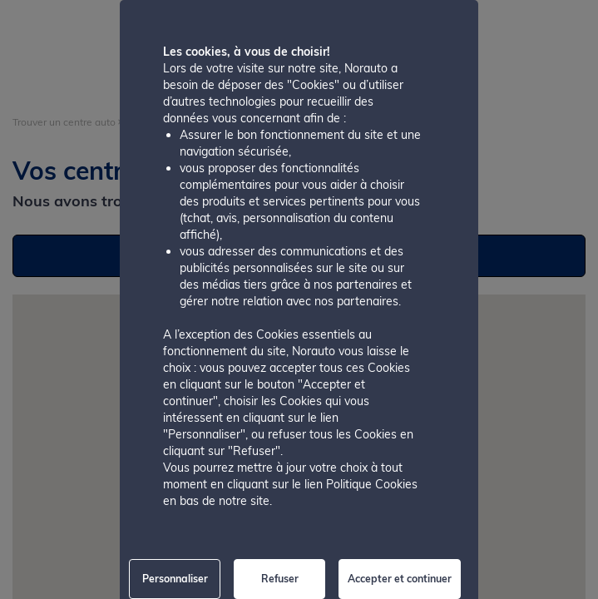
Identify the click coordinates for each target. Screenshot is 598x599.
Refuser (280, 578)
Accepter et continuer (400, 578)
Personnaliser (175, 578)
